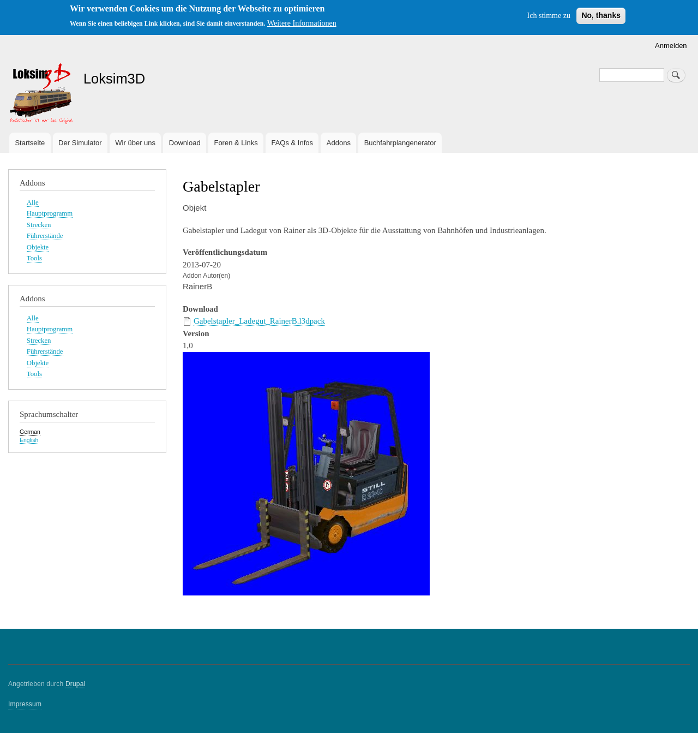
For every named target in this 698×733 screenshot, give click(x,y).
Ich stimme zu (548, 15)
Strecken (39, 225)
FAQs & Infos (292, 143)
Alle (33, 202)
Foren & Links (235, 143)
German (30, 431)
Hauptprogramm (50, 213)
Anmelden (671, 45)
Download (185, 143)
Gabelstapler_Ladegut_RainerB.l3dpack (259, 321)
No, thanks (601, 15)
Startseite (30, 143)
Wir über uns (135, 143)
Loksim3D (114, 78)
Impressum (24, 704)
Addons (339, 143)
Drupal (75, 684)
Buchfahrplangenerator (400, 143)
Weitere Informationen (301, 23)
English (29, 440)
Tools (34, 258)
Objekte (38, 247)
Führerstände (45, 236)
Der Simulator (79, 143)
